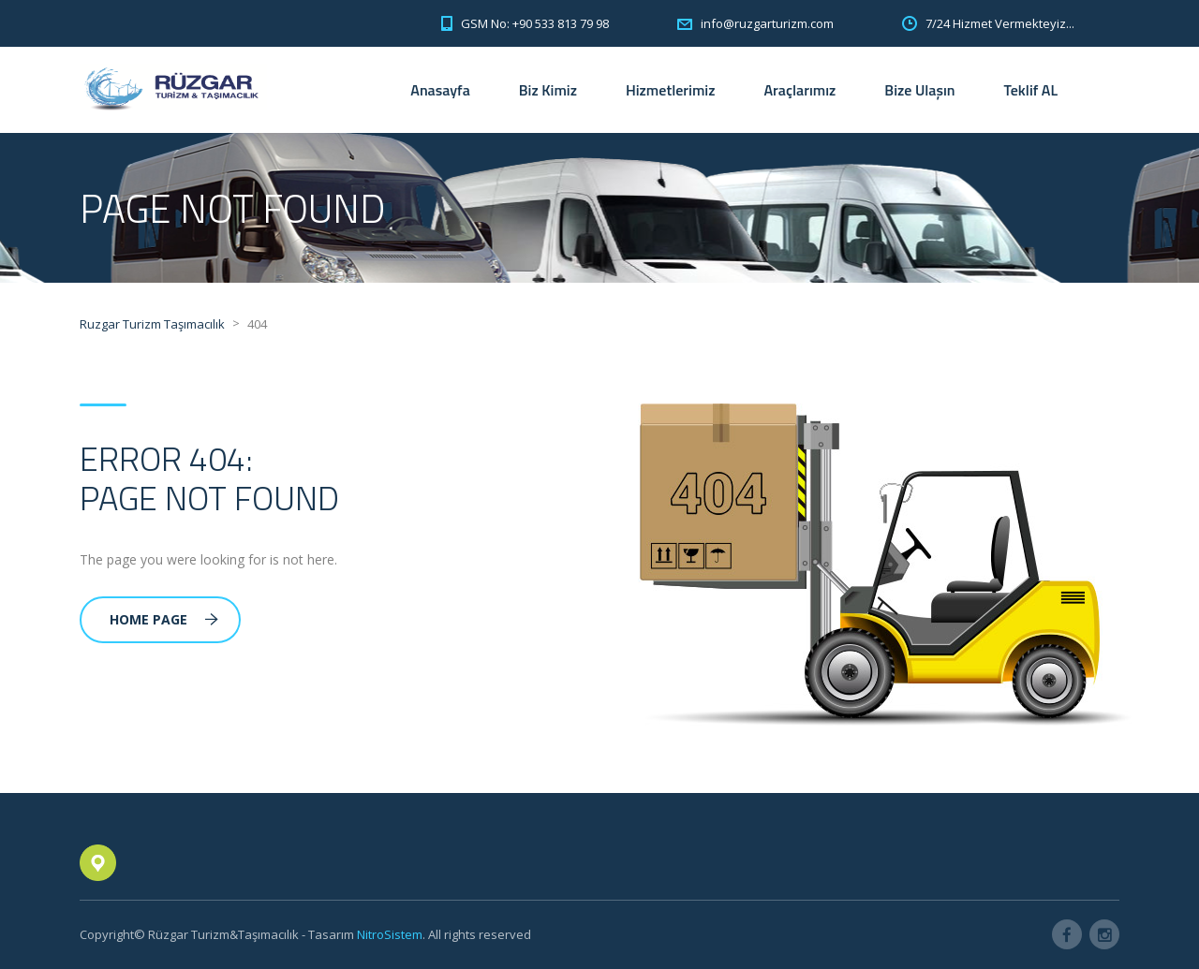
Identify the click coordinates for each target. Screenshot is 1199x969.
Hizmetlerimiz (671, 90)
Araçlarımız (799, 90)
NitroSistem (389, 934)
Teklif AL (1031, 90)
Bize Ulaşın (919, 90)
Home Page (164, 619)
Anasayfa (439, 90)
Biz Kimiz (548, 90)
